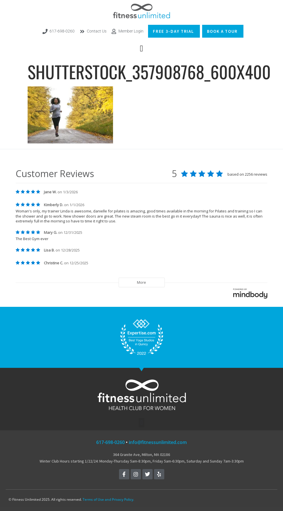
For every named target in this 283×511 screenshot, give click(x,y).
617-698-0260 (110, 442)
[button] (141, 48)
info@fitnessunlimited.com (158, 442)
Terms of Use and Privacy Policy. (108, 499)
